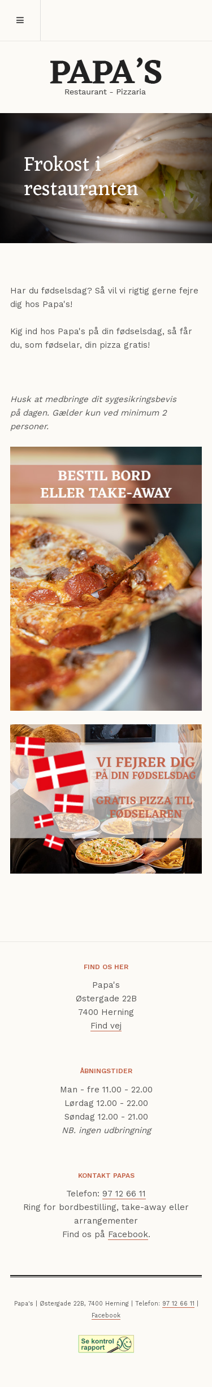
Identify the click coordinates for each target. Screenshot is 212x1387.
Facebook (128, 1234)
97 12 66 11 (124, 1194)
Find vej (106, 1026)
